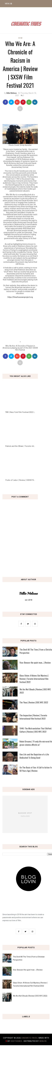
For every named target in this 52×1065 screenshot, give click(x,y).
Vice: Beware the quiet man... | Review (28, 970)
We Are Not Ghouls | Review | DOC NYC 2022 (30, 996)
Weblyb (43, 1041)
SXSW (20, 38)
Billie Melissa (12, 93)
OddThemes (16, 1041)
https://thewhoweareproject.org (20, 297)
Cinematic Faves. (30, 1038)
